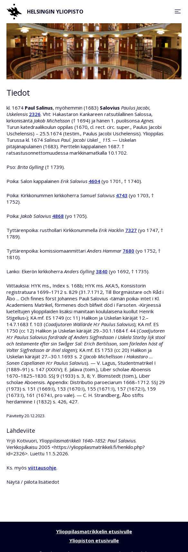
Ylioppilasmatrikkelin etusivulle (94, 531)
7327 (131, 230)
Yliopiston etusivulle (94, 540)
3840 (102, 271)
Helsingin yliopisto (44, 11)
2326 (35, 114)
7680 (128, 250)
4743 (121, 195)
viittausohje (42, 467)
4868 (58, 216)
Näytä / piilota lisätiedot (32, 482)
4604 (94, 181)
